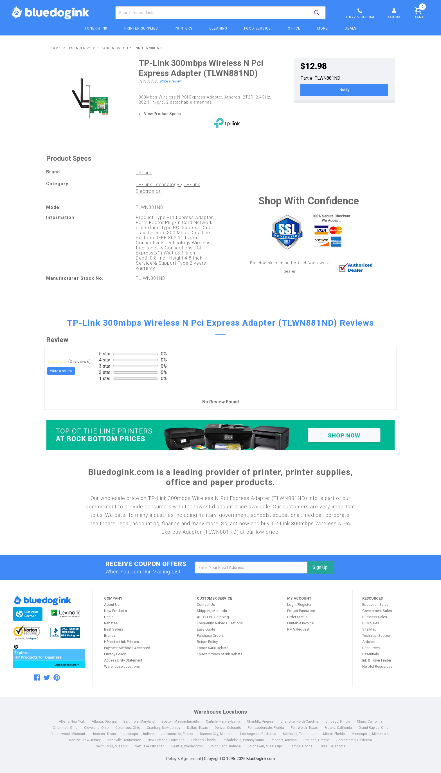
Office (294, 28)
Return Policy (207, 642)
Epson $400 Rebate (212, 648)
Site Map (369, 629)
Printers (183, 28)
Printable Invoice (300, 623)
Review (57, 340)
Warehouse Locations (122, 666)
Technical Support (377, 635)
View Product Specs (162, 113)
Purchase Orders (210, 635)
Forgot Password (301, 611)
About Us (112, 604)
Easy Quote (206, 629)
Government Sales (377, 611)
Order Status (297, 617)
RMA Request (298, 629)
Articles (368, 642)
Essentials (370, 654)
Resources (371, 648)
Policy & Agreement (183, 758)
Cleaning (218, 28)
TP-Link (144, 172)
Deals (350, 28)
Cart (419, 12)
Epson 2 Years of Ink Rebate (219, 654)
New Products (115, 611)
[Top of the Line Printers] (220, 435)
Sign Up (320, 567)
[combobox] (220, 12)
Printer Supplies (141, 28)
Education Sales (375, 604)
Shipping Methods (212, 611)
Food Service (257, 28)
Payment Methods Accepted (127, 648)
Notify (344, 90)
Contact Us (206, 604)
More (322, 28)
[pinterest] (56, 677)
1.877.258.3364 (359, 13)
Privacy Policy (115, 654)
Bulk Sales (370, 623)
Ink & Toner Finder (376, 660)
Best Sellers (113, 629)
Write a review (171, 81)
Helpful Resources (377, 666)
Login (394, 13)
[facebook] (37, 677)
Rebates (111, 623)
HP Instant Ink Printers (121, 642)
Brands (110, 635)
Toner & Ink (96, 28)
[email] (251, 567)
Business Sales (374, 617)
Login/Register (299, 604)
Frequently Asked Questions (220, 623)
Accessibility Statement (123, 660)
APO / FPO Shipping (213, 617)
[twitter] (47, 677)
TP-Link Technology (158, 184)
